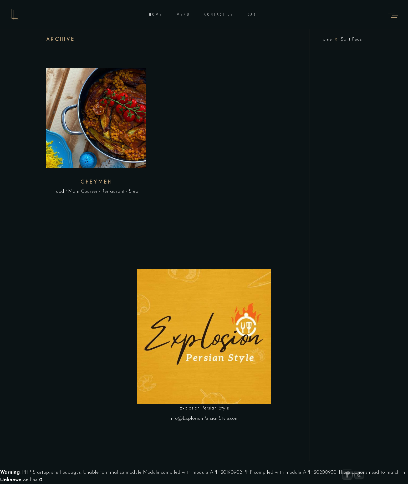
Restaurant (113, 191)
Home (325, 39)
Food (58, 191)
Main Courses (83, 191)
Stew (134, 191)
